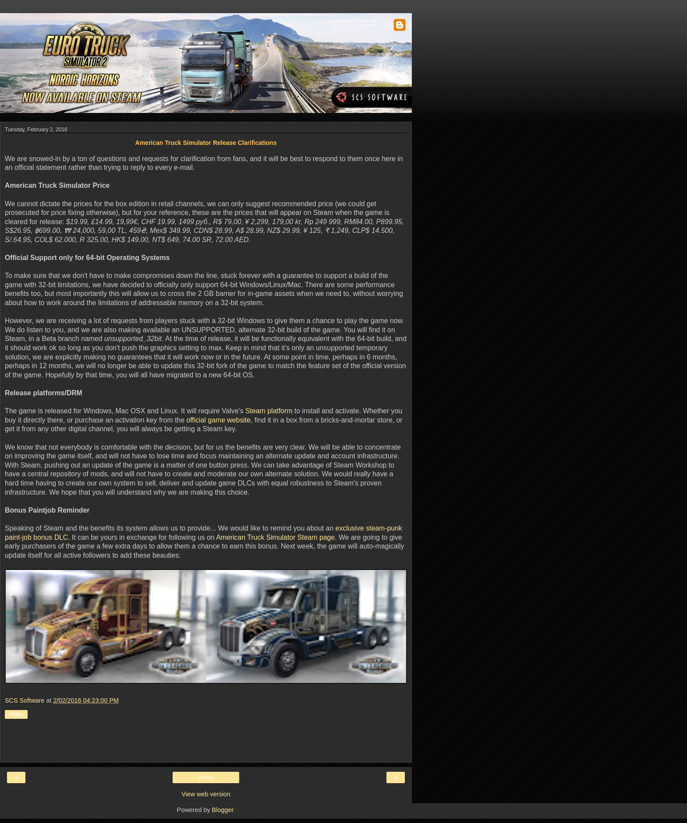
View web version (205, 794)
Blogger (223, 809)
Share (16, 714)
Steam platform (268, 411)
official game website (218, 420)
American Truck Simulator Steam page (275, 537)
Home (206, 777)
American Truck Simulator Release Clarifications (206, 142)
